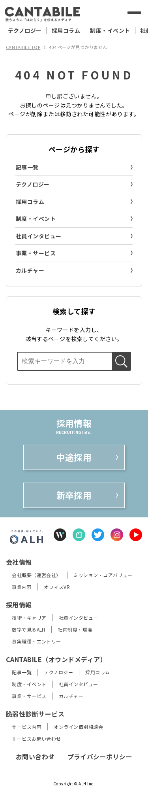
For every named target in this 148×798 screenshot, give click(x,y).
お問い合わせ (35, 756)
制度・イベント (110, 30)
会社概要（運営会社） (36, 575)
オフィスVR (57, 586)
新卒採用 (74, 495)
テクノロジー (25, 30)
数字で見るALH (28, 629)
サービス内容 (26, 726)
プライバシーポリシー (100, 756)
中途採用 (74, 457)
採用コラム (66, 30)
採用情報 (19, 604)
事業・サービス (36, 253)
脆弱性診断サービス (35, 714)
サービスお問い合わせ (36, 738)
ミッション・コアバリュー (103, 575)
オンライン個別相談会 (78, 726)
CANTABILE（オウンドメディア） (56, 659)
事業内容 (22, 586)
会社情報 (19, 562)
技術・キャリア (29, 617)
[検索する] (111, 12)
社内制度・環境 (75, 629)
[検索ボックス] (64, 361)
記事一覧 (27, 167)
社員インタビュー (39, 236)
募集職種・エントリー (36, 641)
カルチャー (30, 270)
